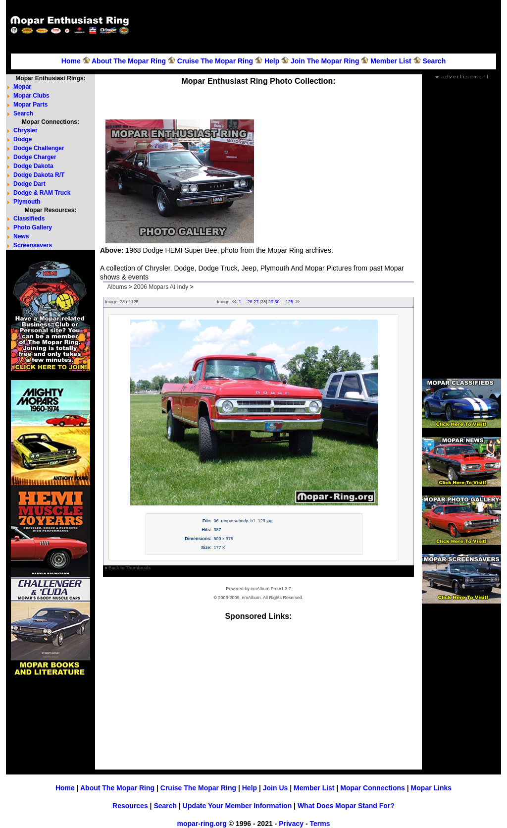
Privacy (291, 824)
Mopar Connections (372, 788)
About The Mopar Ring (129, 61)
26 (249, 301)
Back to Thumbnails (129, 567)
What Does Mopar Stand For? (346, 806)
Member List (390, 61)
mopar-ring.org (202, 824)
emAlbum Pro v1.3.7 (271, 588)
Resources (130, 806)
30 (277, 301)
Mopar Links (431, 788)
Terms (319, 824)
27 (256, 301)
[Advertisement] (318, 25)
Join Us (275, 788)
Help (271, 61)
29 (270, 301)
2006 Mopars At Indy (161, 286)
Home (71, 61)
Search (434, 61)
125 (289, 301)
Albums (117, 286)
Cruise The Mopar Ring (215, 61)
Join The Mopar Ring (325, 61)
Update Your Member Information (237, 806)
